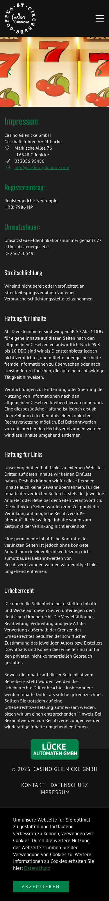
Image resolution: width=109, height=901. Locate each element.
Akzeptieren (41, 886)
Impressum (54, 792)
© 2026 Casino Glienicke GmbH (54, 769)
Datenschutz (37, 868)
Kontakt (33, 785)
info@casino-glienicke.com (36, 167)
